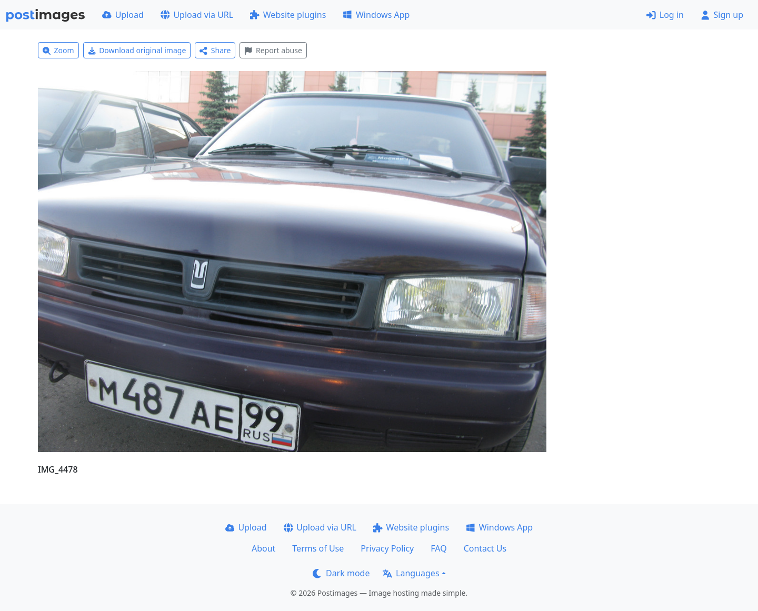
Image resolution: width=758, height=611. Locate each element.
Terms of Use (318, 548)
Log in (665, 15)
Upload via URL (197, 15)
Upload (123, 15)
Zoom (58, 50)
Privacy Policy (387, 548)
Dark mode (341, 573)
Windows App (376, 15)
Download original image (137, 50)
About (263, 548)
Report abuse (273, 50)
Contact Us (485, 548)
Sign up (722, 15)
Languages (411, 573)
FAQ (438, 548)
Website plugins (288, 15)
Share (215, 50)
